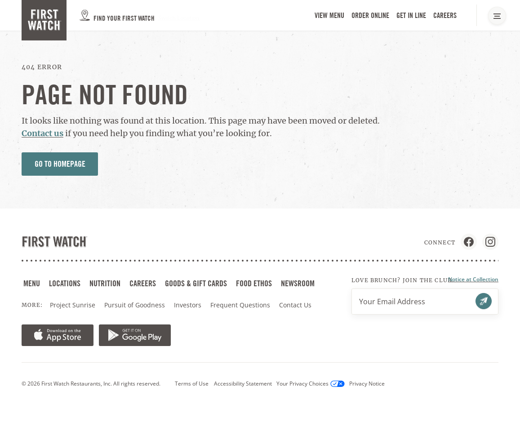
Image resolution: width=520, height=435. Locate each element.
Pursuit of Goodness (135, 305)
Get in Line (412, 16)
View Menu (329, 15)
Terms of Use (192, 383)
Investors (188, 305)
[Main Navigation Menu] (497, 16)
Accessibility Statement (243, 383)
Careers (445, 16)
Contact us (42, 133)
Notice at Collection (473, 279)
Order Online (371, 16)
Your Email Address (392, 301)
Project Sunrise (72, 305)
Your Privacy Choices (310, 383)
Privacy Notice (367, 383)
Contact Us (295, 305)
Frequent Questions (240, 305)
